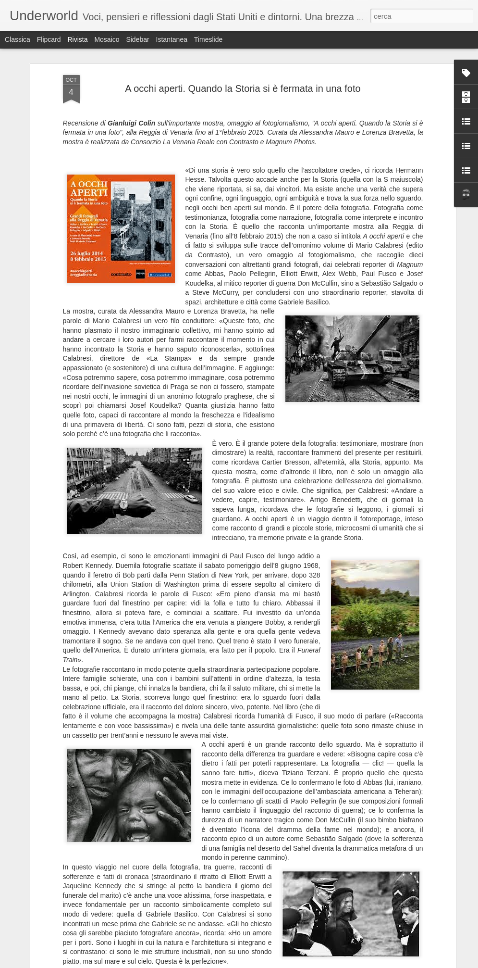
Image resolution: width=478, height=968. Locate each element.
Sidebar (137, 39)
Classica (17, 39)
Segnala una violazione (308, 963)
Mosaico (106, 39)
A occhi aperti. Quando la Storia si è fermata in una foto (242, 84)
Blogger (269, 963)
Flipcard (49, 39)
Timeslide (208, 39)
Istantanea (171, 39)
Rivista (77, 39)
